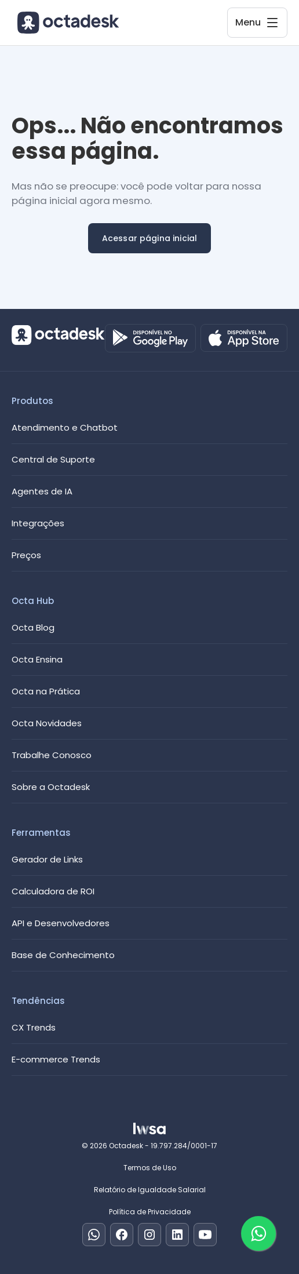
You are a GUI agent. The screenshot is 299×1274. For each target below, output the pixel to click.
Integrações (38, 523)
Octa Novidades (47, 723)
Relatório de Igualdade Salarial (150, 1190)
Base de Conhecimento (63, 955)
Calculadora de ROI (53, 891)
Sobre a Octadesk (51, 787)
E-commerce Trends (56, 1059)
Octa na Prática (46, 691)
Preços (26, 555)
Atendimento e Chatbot (65, 427)
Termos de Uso (149, 1168)
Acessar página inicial (150, 238)
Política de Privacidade (150, 1212)
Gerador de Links (47, 859)
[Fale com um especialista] (258, 1233)
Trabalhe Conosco (52, 755)
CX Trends (34, 1027)
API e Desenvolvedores (61, 923)
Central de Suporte (53, 459)
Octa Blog (33, 627)
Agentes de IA (42, 491)
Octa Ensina (37, 659)
